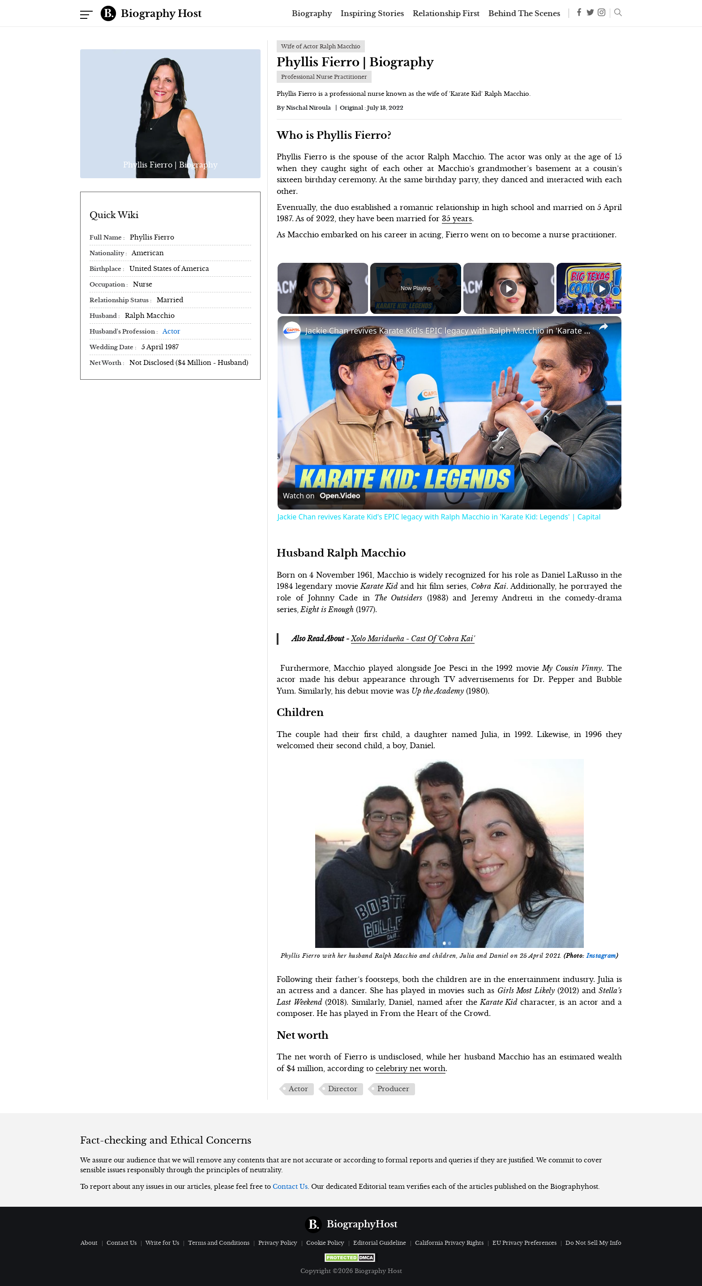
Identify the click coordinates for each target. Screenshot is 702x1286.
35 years (457, 218)
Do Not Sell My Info (593, 1242)
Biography (312, 13)
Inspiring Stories (372, 13)
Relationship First (446, 13)
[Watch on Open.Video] (321, 496)
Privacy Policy (277, 1242)
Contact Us (290, 1187)
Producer (393, 1089)
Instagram (601, 956)
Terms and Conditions (218, 1242)
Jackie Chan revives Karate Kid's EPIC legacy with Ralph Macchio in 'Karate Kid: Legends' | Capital (448, 330)
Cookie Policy (325, 1242)
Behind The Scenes (524, 13)
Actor (171, 331)
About (89, 1242)
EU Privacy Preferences (524, 1242)
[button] (616, 13)
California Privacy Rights (449, 1242)
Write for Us (162, 1242)
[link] (292, 330)
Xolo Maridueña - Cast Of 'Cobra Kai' (413, 638)
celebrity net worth (410, 1068)
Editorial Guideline (379, 1242)
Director (342, 1089)
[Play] (509, 288)
